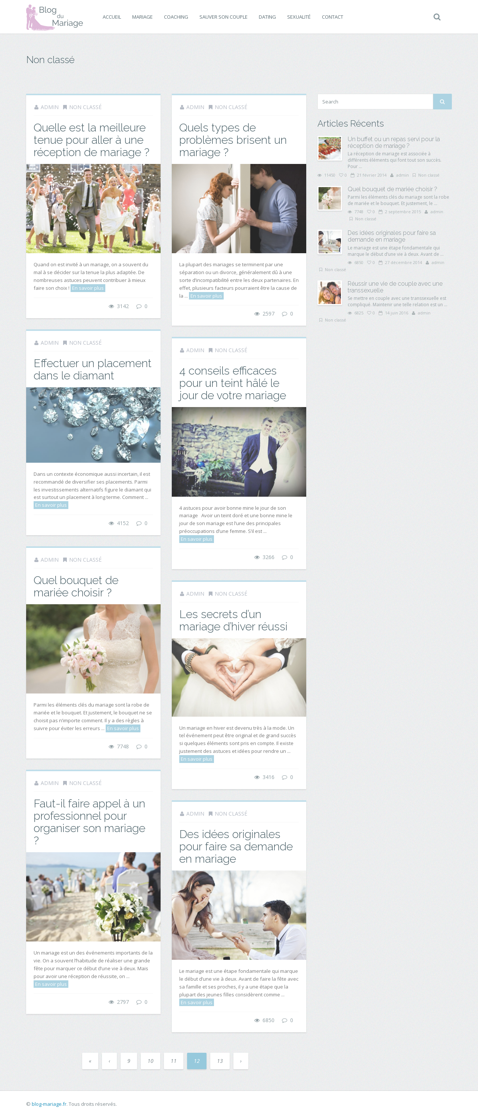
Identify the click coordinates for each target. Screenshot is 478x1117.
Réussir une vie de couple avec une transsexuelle (395, 287)
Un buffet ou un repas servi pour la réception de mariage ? (394, 142)
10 (150, 1060)
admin (50, 107)
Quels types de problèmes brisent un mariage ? (233, 140)
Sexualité (299, 16)
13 (220, 1060)
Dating (267, 16)
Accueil (112, 16)
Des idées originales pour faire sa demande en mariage (236, 846)
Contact (332, 16)
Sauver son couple (223, 16)
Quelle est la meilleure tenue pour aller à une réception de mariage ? (91, 140)
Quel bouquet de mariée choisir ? (76, 586)
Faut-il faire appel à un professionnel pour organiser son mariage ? (89, 822)
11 (174, 1060)
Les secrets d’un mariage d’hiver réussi (233, 620)
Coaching (176, 16)
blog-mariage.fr (49, 1104)
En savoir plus (88, 288)
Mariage (142, 16)
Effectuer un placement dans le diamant (93, 369)
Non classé (85, 107)
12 (197, 1060)
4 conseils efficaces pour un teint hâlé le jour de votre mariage (232, 383)
